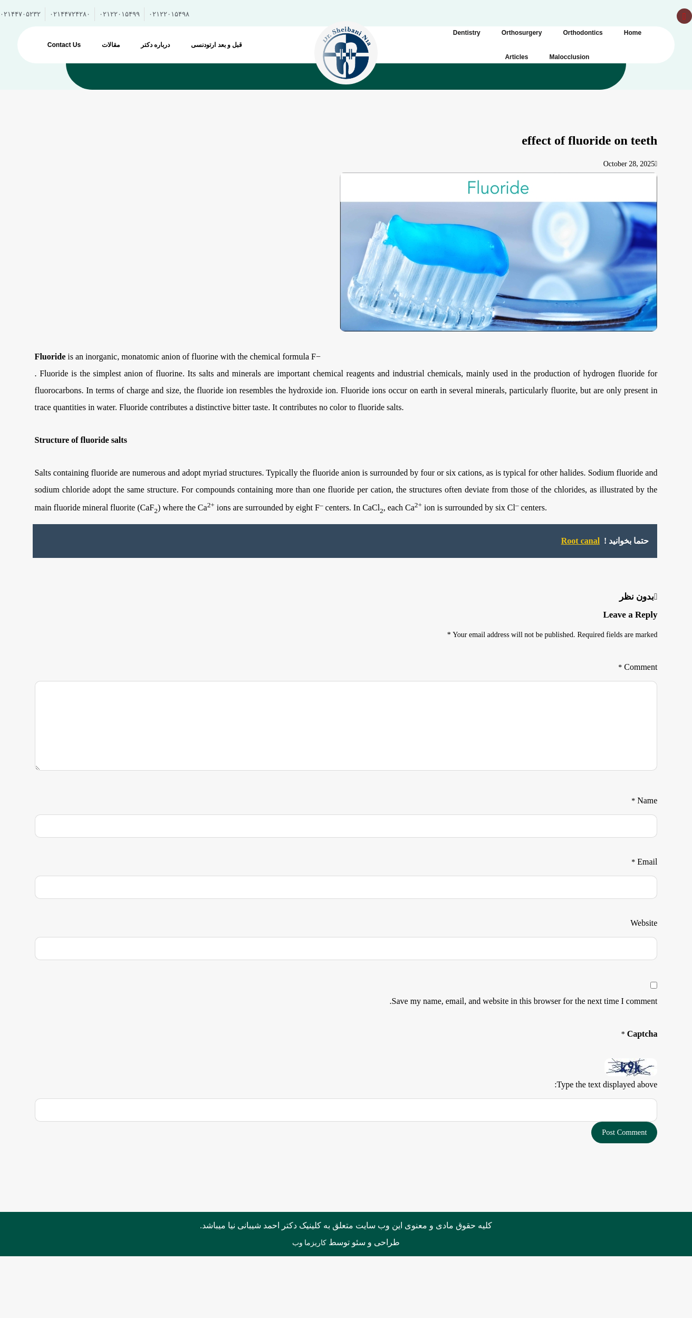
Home (632, 32)
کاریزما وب (309, 1243)
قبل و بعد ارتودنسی (216, 45)
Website (643, 922)
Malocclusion (569, 57)
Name (644, 800)
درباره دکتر (155, 45)
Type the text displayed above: (605, 1084)
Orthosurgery (522, 32)
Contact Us (64, 45)
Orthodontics (582, 32)
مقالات (111, 45)
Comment (637, 666)
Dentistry (466, 32)
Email (644, 861)
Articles (516, 57)
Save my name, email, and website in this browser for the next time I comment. (524, 1001)
